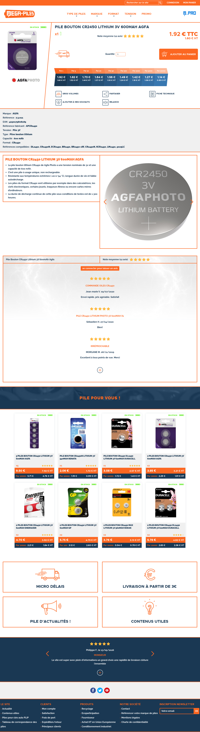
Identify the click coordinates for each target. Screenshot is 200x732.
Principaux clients (51, 726)
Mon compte (49, 708)
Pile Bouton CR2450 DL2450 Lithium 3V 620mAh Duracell (119, 457)
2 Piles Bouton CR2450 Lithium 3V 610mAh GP (78, 526)
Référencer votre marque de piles (139, 713)
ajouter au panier (183, 54)
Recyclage (87, 708)
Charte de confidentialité (134, 722)
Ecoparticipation (90, 713)
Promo (146, 14)
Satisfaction (48, 713)
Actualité (7, 708)
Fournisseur (88, 717)
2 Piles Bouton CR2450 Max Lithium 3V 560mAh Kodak (118, 526)
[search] (160, 3)
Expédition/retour (52, 722)
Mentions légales (130, 717)
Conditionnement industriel (96, 726)
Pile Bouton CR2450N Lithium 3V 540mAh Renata (77, 457)
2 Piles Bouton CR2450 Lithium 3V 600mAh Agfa (165, 457)
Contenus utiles (10, 713)
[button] (104, 201)
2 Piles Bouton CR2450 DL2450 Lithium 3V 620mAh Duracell (163, 526)
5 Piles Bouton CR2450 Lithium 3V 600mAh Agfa (34, 457)
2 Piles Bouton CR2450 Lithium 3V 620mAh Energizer (34, 526)
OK (196, 711)
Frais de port (48, 717)
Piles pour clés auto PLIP (15, 717)
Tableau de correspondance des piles (19, 724)
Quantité (115, 54)
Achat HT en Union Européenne (99, 722)
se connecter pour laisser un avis (100, 268)
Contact (125, 708)
